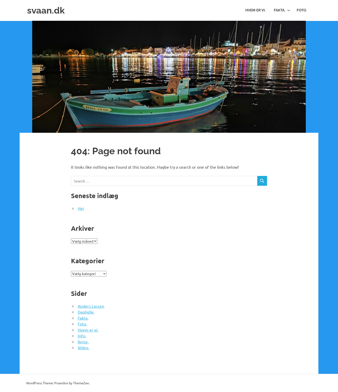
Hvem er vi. (255, 10)
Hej (81, 208)
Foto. (302, 10)
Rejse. (83, 341)
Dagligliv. (86, 311)
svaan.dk (46, 10)
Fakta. (282, 10)
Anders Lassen (91, 306)
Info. (82, 335)
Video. (83, 347)
